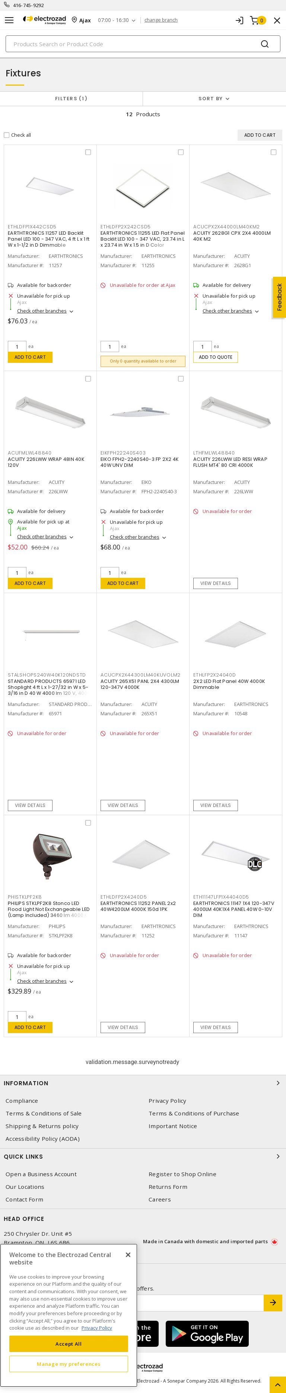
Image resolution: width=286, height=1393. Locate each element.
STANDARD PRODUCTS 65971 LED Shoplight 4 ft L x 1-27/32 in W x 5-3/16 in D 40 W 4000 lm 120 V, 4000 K (49, 691)
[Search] (143, 43)
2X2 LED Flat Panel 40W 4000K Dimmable (229, 685)
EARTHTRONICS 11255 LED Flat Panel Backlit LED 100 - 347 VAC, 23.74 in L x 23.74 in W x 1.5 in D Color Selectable (143, 242)
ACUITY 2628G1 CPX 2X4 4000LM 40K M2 (232, 236)
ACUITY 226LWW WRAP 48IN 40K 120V (46, 463)
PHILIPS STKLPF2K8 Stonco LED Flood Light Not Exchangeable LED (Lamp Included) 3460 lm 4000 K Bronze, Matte (49, 913)
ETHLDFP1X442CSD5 (32, 227)
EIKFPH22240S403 (123, 453)
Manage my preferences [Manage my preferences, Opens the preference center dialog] (68, 1364)
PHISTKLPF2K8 (25, 898)
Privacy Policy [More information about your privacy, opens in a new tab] (97, 1327)
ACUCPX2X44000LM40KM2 (226, 227)
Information (143, 1083)
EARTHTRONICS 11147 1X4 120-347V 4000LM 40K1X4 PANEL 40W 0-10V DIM (233, 910)
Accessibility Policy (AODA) (43, 1139)
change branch (161, 20)
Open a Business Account (41, 1174)
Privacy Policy (168, 1101)
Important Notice (173, 1126)
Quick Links (143, 1157)
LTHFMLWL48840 (214, 453)
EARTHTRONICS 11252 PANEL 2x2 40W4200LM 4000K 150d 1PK (138, 907)
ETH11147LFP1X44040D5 (221, 898)
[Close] (128, 1255)
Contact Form (24, 1199)
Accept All (68, 1343)
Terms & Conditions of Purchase (194, 1113)
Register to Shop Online (182, 1174)
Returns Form (168, 1187)
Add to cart (30, 357)
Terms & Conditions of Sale (44, 1113)
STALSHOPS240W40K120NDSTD (47, 675)
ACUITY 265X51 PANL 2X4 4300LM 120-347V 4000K (140, 685)
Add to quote (216, 357)
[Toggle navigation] (9, 20)
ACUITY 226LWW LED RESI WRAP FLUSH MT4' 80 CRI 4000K (230, 463)
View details (215, 583)
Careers (160, 1199)
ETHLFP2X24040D (214, 675)
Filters (71, 98)
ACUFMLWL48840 (30, 453)
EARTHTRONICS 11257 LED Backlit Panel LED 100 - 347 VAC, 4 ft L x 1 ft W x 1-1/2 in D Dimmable (49, 239)
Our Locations (25, 1187)
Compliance (22, 1101)
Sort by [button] (210, 98)
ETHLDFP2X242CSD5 (126, 227)
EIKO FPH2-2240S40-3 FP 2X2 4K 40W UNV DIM (140, 463)
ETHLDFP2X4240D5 (124, 898)
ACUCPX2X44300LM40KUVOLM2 (141, 675)
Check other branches (42, 311)
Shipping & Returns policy (42, 1126)
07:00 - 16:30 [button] (113, 20)
